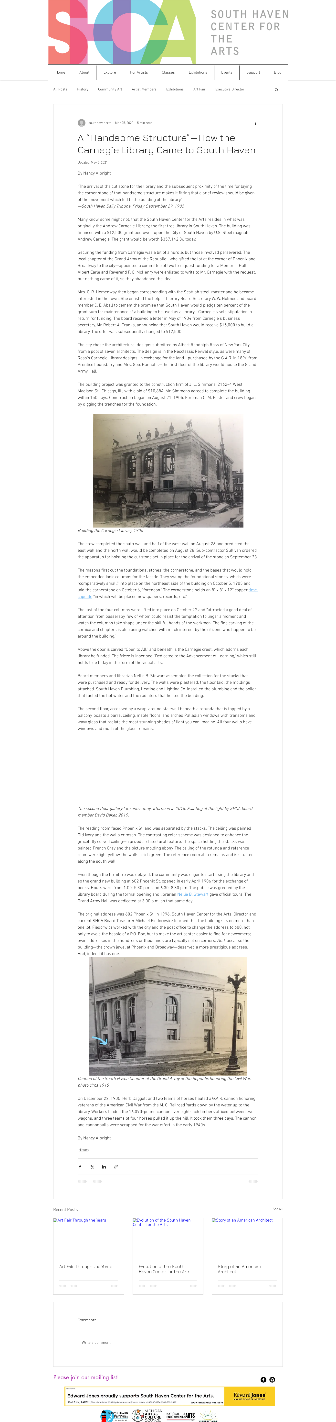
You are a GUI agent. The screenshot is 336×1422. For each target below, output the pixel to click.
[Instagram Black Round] (272, 1380)
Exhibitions (175, 89)
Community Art (110, 89)
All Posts (60, 89)
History (82, 89)
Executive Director (229, 89)
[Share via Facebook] (80, 1166)
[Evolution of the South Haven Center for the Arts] (168, 1238)
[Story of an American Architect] (247, 1238)
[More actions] (255, 123)
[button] (84, 73)
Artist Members (144, 89)
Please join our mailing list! (86, 1377)
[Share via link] (116, 1166)
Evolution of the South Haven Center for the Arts (164, 1269)
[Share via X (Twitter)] (92, 1166)
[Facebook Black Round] (263, 1380)
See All (278, 1209)
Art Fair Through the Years (85, 1266)
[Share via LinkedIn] (104, 1166)
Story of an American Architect (239, 1269)
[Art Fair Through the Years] (88, 1238)
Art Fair (199, 89)
